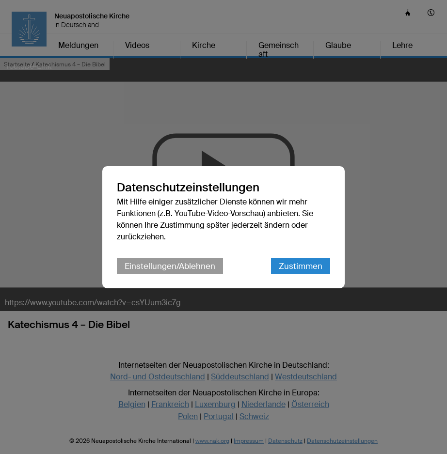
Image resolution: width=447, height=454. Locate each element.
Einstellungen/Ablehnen (170, 266)
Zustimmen (300, 266)
